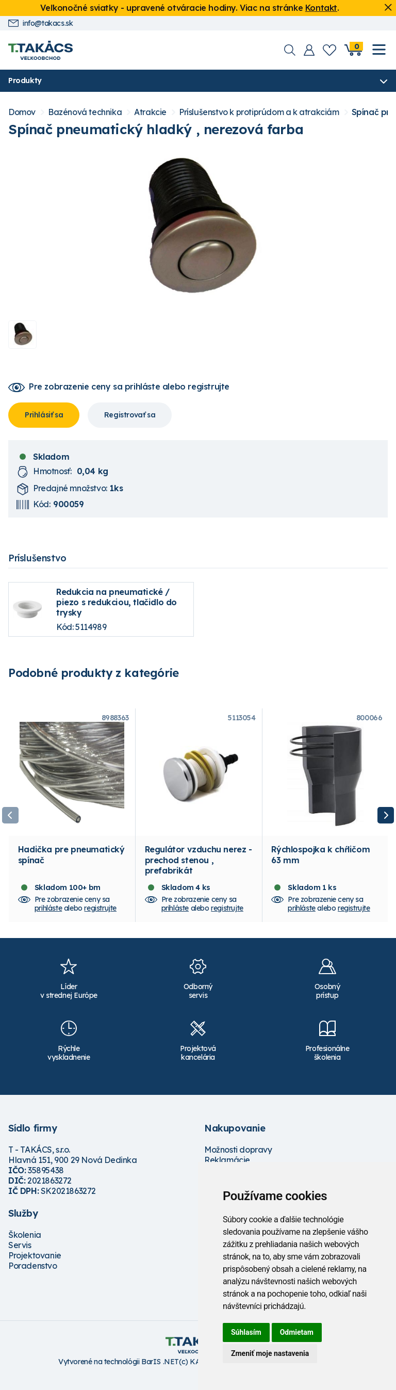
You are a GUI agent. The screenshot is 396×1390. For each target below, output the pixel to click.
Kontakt (321, 8)
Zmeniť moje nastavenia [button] (270, 1353)
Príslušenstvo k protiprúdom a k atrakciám (259, 113)
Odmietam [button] (297, 1332)
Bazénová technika (85, 113)
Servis (19, 1255)
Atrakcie (150, 113)
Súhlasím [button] (246, 1332)
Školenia (24, 1245)
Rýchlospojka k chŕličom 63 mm (320, 864)
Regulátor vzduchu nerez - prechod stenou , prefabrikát (198, 869)
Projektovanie (34, 1265)
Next (385, 821)
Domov (22, 113)
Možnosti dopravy (238, 1160)
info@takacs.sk (40, 23)
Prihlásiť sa (44, 415)
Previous (10, 821)
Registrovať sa (129, 415)
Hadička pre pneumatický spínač (71, 864)
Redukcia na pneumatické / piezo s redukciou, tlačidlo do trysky (116, 602)
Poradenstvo (32, 1276)
